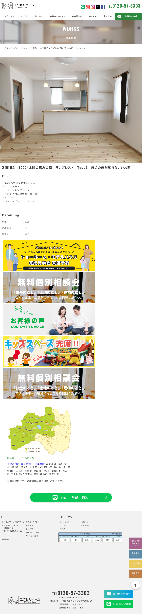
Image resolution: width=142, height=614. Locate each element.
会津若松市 (13, 464)
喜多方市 (26, 464)
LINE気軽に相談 (122, 604)
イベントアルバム (33, 532)
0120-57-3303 (126, 5)
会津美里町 (38, 464)
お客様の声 (77, 16)
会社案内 (108, 16)
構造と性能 (9, 528)
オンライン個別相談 (135, 542)
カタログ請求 (135, 563)
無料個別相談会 (122, 594)
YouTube (84, 522)
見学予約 (135, 553)
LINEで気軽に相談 (71, 497)
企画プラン (93, 16)
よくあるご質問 (32, 536)
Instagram (65, 522)
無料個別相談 (131, 16)
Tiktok (63, 525)
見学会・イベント (57, 16)
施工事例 (39, 16)
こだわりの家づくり (12, 525)
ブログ (62, 529)
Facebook (84, 525)
